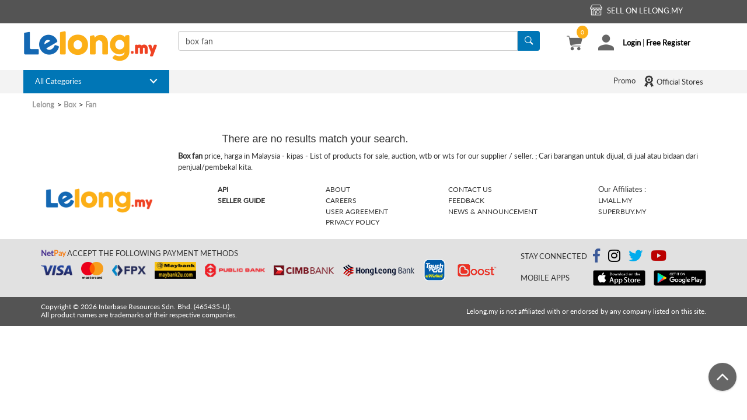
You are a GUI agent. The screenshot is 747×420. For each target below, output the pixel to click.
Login (632, 42)
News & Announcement (492, 211)
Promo (624, 80)
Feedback (466, 200)
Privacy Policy (352, 222)
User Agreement (357, 211)
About (338, 189)
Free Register (668, 42)
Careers (341, 200)
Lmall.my (615, 200)
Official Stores (673, 81)
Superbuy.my (622, 211)
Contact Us (470, 189)
